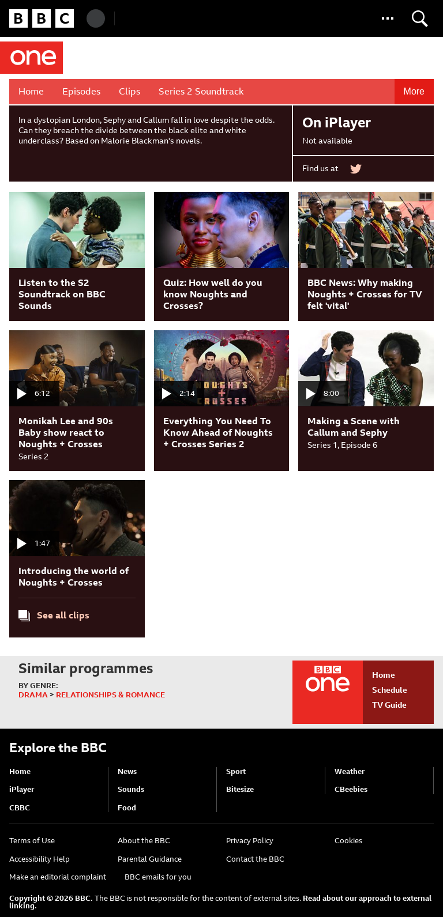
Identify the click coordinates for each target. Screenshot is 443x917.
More (414, 91)
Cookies (348, 840)
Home (31, 91)
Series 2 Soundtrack (201, 91)
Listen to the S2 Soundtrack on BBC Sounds (62, 294)
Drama (33, 694)
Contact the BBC (255, 859)
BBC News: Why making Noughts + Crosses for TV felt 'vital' (364, 294)
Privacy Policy (249, 840)
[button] (387, 18)
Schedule (389, 690)
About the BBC (144, 840)
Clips (129, 91)
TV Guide (389, 705)
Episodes (81, 91)
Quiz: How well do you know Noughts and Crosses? (212, 294)
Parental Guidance (150, 859)
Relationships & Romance (110, 694)
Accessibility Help (39, 859)
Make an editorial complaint (57, 877)
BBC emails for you (158, 877)
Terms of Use (32, 840)
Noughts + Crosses (200, 57)
